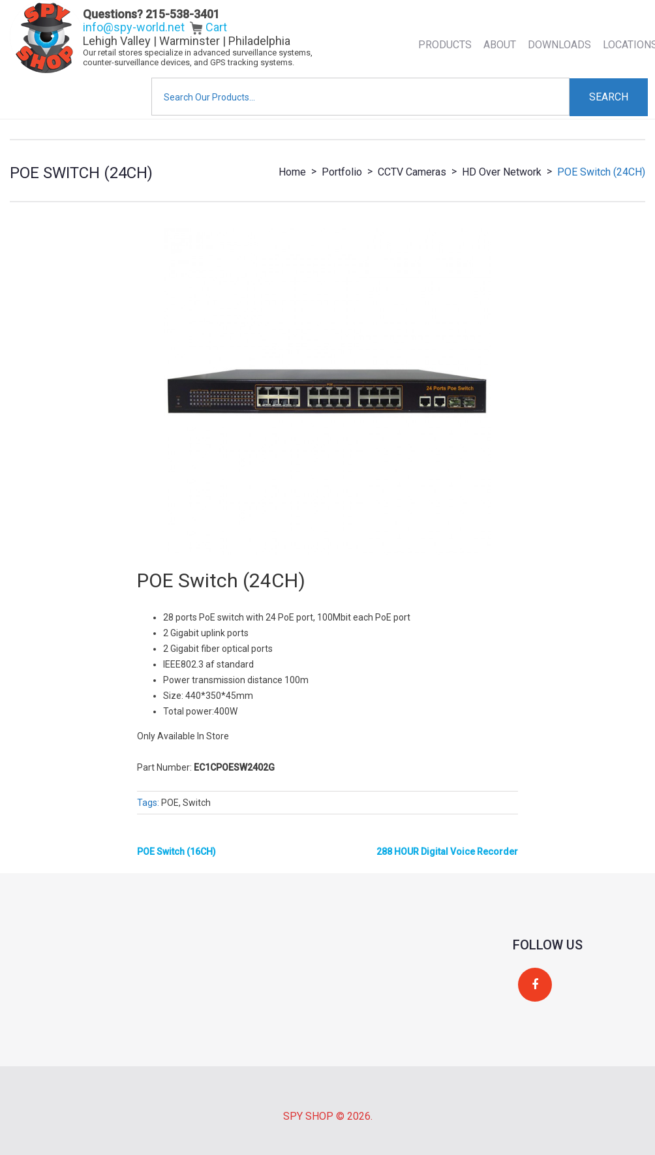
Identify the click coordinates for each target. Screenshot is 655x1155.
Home (292, 172)
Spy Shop (308, 1116)
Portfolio (342, 172)
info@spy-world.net (134, 27)
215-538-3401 (182, 14)
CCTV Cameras (412, 172)
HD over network (501, 172)
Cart (208, 27)
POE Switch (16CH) (176, 851)
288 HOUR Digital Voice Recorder (447, 851)
